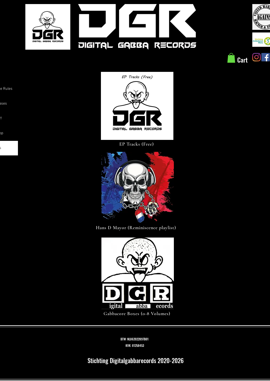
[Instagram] (256, 57)
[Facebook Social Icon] (265, 57)
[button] (231, 58)
